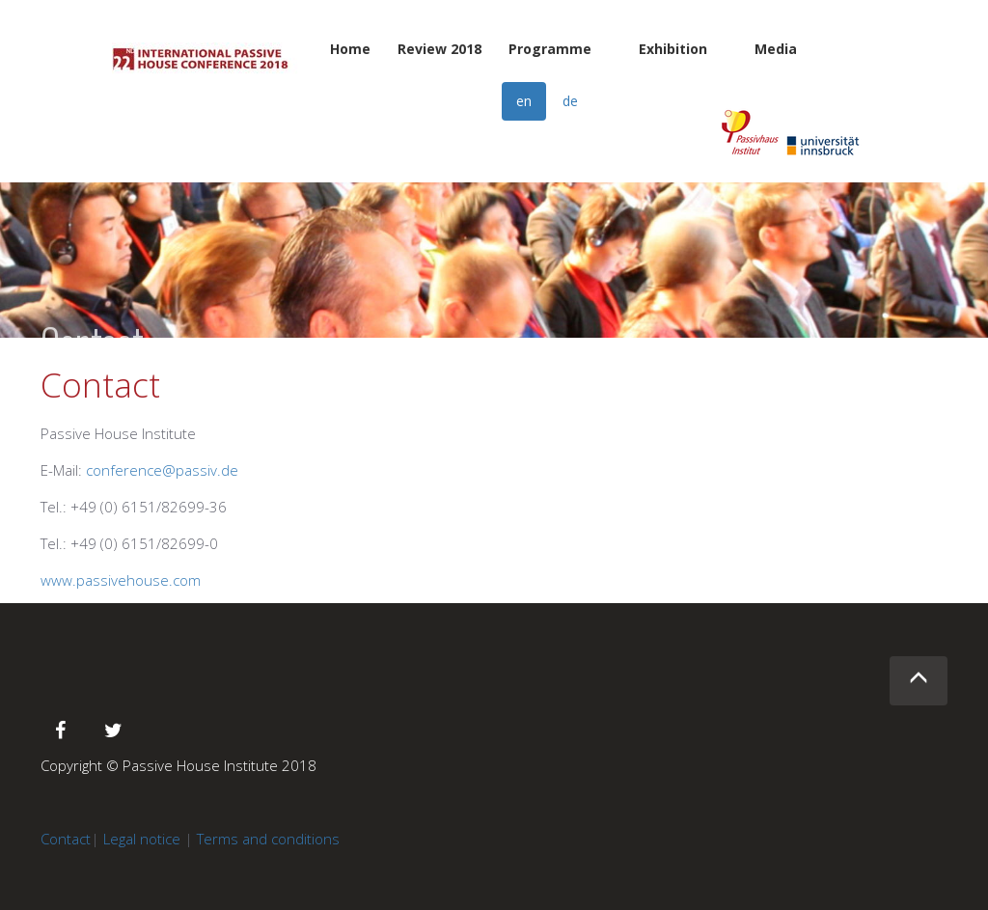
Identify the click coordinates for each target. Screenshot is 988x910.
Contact (66, 838)
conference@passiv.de (162, 470)
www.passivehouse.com (121, 580)
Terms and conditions (268, 838)
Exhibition (673, 49)
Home (350, 49)
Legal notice (141, 838)
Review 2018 (439, 49)
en (524, 101)
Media (776, 49)
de (570, 101)
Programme (549, 49)
